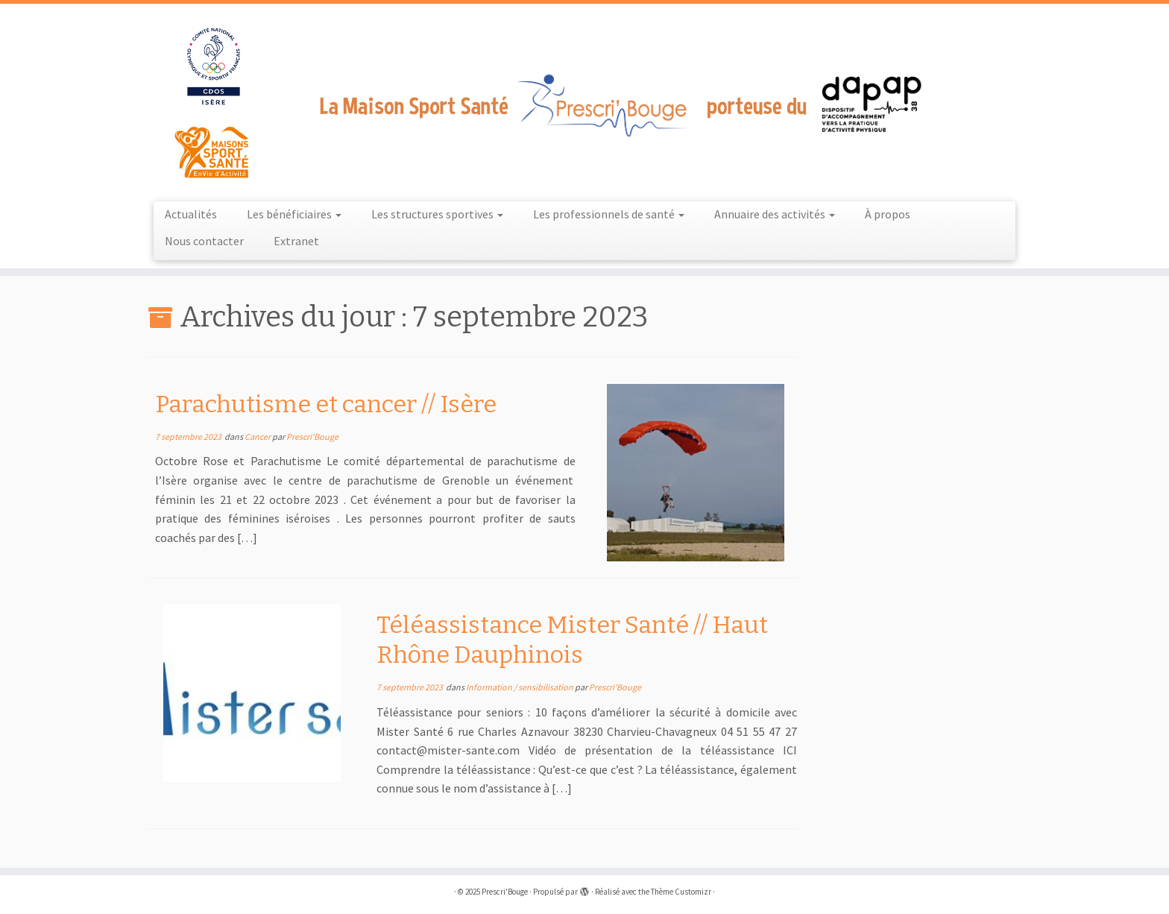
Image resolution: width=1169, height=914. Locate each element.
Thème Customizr (681, 891)
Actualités (191, 214)
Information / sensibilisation (520, 687)
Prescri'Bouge (312, 436)
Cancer (258, 436)
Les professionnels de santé (608, 214)
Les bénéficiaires (294, 214)
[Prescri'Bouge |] (584, 100)
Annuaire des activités (774, 214)
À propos (887, 214)
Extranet (296, 240)
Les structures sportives (437, 214)
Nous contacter (204, 240)
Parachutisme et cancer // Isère (326, 404)
